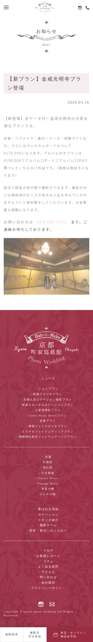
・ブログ (47, 550)
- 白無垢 (46, 462)
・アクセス (46, 572)
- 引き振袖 (46, 472)
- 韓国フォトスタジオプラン (46, 426)
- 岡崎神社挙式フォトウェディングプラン (46, 436)
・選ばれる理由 (46, 509)
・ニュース (46, 378)
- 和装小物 (46, 488)
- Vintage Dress (46, 483)
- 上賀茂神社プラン (46, 410)
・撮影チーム (46, 525)
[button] (6, 7)
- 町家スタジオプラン (46, 393)
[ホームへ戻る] (45, 7)
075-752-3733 (52, 226)
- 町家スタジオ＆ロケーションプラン (46, 404)
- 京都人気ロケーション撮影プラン (46, 399)
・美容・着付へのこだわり (46, 530)
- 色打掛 (46, 467)
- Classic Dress (47, 478)
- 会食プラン (46, 420)
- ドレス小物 (46, 494)
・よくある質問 (46, 566)
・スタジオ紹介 (46, 520)
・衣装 (46, 457)
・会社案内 (46, 582)
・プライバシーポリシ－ (47, 588)
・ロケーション (46, 514)
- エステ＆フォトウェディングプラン (46, 431)
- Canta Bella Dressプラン (46, 415)
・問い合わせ (46, 577)
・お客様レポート (47, 556)
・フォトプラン (46, 389)
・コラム (47, 561)
